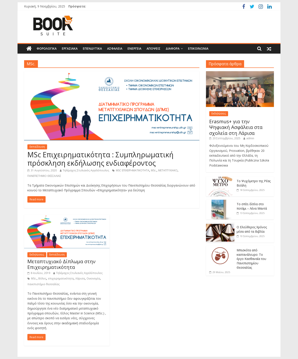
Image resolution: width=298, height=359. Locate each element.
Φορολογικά (47, 48)
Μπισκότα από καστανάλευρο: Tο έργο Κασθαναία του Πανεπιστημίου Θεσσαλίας (251, 258)
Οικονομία (93, 278)
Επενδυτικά (92, 48)
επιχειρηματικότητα (61, 278)
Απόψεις (153, 48)
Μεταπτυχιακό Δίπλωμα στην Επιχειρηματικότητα (61, 264)
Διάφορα (172, 48)
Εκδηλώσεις (37, 254)
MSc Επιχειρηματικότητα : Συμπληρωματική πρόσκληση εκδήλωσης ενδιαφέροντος (100, 159)
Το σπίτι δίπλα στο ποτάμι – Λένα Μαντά (252, 206)
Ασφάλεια (114, 48)
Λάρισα (80, 278)
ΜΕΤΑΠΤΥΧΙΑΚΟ (167, 170)
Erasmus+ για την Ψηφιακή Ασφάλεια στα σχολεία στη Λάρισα (236, 127)
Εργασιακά (70, 48)
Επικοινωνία (198, 48)
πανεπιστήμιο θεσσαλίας (43, 284)
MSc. (153, 170)
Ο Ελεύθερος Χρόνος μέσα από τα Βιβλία (252, 229)
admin (250, 138)
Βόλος (42, 278)
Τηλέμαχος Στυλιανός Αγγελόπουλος (86, 170)
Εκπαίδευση (37, 147)
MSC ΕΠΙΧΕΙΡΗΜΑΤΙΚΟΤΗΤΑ (132, 170)
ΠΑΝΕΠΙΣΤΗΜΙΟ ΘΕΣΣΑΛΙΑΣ (44, 176)
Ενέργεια (134, 48)
